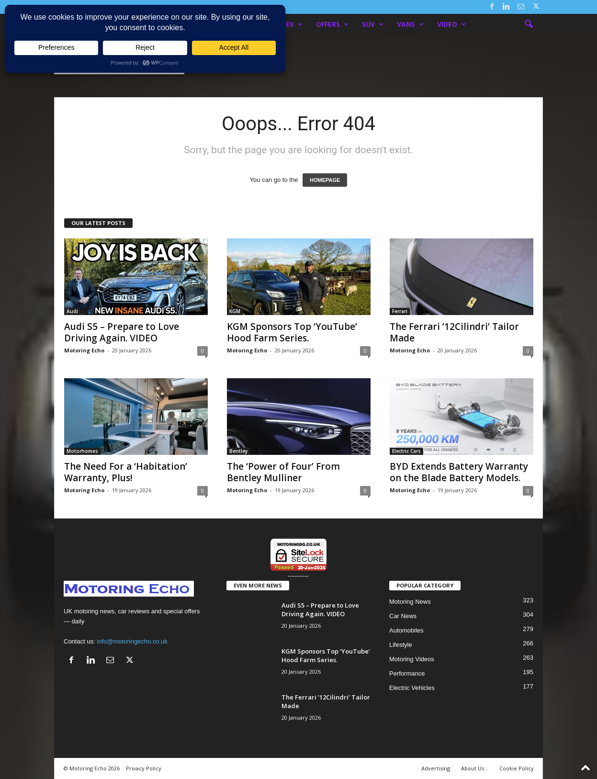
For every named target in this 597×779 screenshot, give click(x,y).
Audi (72, 311)
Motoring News (410, 601)
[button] (528, 24)
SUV (372, 24)
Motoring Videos (411, 659)
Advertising (435, 768)
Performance (407, 673)
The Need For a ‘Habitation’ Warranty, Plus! (125, 472)
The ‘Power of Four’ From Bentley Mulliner (283, 472)
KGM (234, 311)
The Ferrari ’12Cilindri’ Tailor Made (454, 332)
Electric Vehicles (412, 687)
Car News (403, 616)
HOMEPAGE (325, 180)
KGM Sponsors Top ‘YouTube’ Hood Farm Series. (292, 332)
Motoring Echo (84, 350)
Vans (410, 24)
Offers (332, 24)
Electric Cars (406, 451)
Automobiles (406, 630)
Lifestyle (400, 644)
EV (294, 24)
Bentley (238, 451)
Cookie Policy (516, 768)
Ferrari (399, 311)
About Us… (474, 768)
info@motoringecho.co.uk (132, 641)
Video (451, 24)
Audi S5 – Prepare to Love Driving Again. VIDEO (121, 332)
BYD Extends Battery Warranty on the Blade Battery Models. (459, 472)
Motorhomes (82, 451)
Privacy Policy (143, 768)
